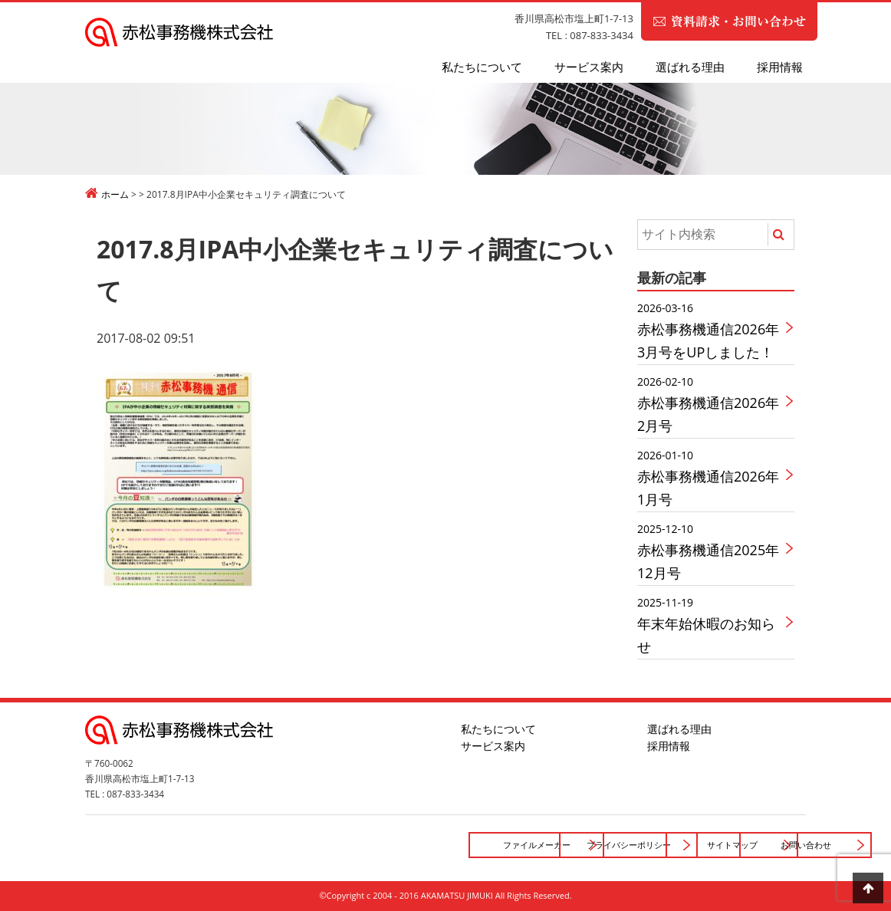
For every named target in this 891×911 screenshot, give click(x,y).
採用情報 (780, 66)
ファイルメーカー (247, 844)
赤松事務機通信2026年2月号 (711, 404)
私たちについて (482, 66)
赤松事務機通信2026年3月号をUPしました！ (711, 330)
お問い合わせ (727, 844)
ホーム (115, 194)
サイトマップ (567, 844)
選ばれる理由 (690, 66)
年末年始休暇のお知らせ (711, 625)
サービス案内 (588, 66)
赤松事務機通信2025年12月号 (711, 551)
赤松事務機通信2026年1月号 (711, 477)
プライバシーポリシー (407, 844)
